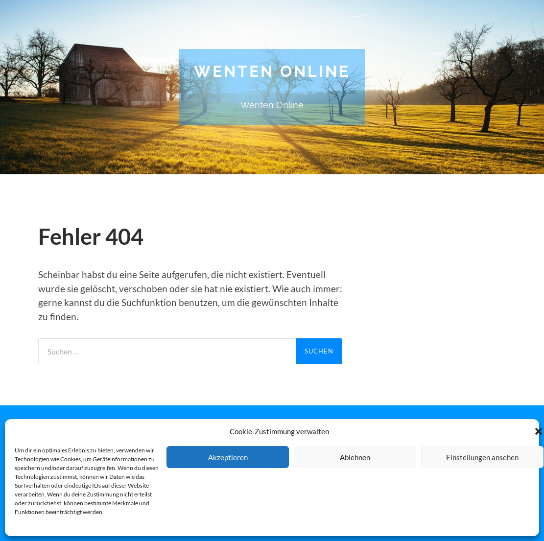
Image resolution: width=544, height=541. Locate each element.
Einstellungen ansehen (482, 457)
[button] (539, 431)
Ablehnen (355, 457)
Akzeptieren (228, 457)
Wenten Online (272, 71)
